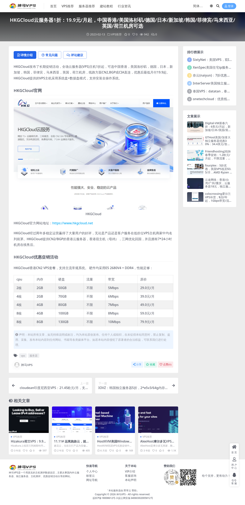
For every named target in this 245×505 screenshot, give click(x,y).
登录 (229, 6)
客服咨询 (130, 476)
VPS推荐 (116, 34)
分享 (137, 364)
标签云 (90, 476)
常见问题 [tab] (50, 55)
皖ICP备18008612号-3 (105, 498)
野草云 (127, 490)
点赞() (165, 364)
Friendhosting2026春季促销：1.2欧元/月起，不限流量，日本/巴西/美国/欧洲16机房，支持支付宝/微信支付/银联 (218, 159)
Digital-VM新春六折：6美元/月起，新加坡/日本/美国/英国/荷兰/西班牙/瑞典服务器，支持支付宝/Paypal (218, 131)
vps (23, 355)
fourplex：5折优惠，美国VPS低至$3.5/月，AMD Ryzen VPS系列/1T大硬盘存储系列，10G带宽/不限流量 (218, 173)
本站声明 (130, 480)
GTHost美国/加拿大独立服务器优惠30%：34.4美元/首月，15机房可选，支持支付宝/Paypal (218, 144)
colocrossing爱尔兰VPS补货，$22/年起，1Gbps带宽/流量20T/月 (218, 199)
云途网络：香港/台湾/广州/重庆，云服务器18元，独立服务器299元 (218, 185)
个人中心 (92, 471)
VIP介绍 (130, 471)
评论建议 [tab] (75, 55)
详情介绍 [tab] (25, 55)
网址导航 (92, 480)
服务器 (34, 355)
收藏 (150, 364)
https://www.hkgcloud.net (72, 223)
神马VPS (23, 364)
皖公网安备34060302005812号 (135, 498)
